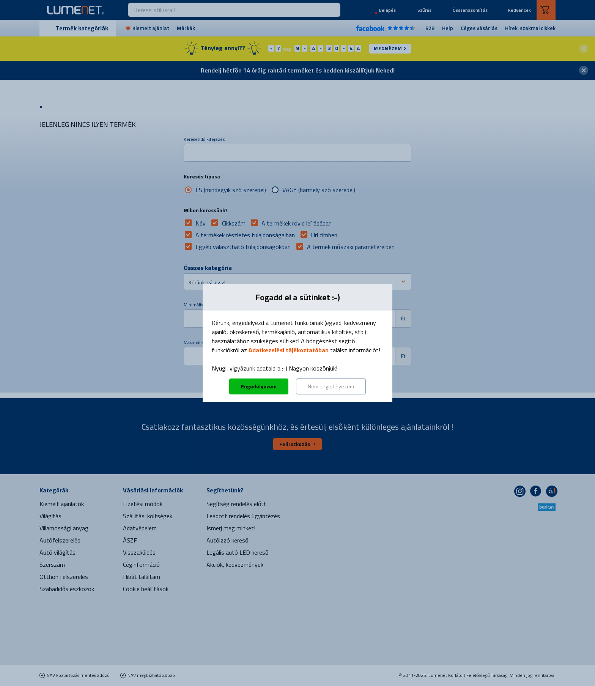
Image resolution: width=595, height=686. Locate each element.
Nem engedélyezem (331, 386)
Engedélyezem (259, 386)
